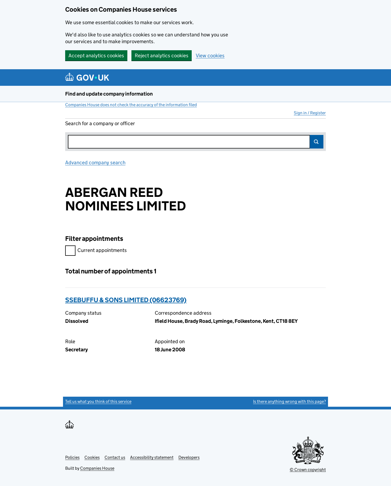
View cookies (210, 55)
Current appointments (96, 251)
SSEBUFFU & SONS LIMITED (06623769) (126, 300)
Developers (189, 457)
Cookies (92, 457)
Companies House (97, 468)
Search (316, 142)
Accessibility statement (152, 457)
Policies (72, 457)
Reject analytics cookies (161, 55)
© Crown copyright (308, 469)
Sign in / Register (310, 112)
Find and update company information (109, 94)
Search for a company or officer (100, 123)
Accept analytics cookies (96, 55)
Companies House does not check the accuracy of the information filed (131, 104)
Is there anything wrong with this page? (289, 401)
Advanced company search (95, 162)
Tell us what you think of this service (98, 401)
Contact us (115, 457)
